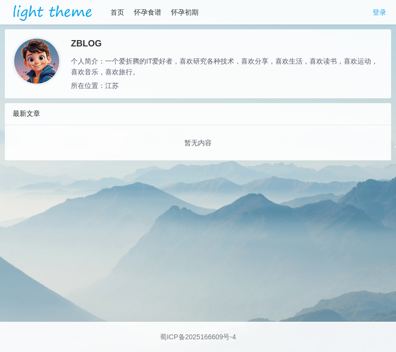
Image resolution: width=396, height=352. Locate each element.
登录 (379, 12)
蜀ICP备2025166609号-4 (198, 337)
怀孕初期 (184, 12)
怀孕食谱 (147, 12)
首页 (117, 12)
